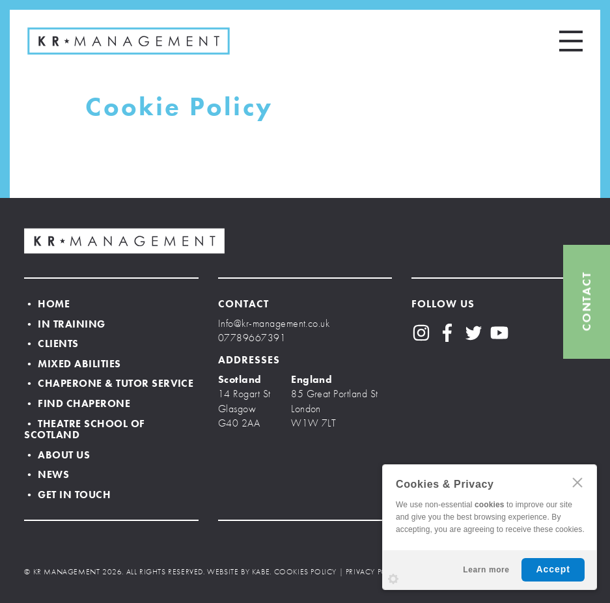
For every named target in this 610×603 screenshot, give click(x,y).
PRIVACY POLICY (374, 572)
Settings (393, 579)
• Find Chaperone (77, 403)
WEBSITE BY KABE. (239, 572)
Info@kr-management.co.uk (274, 323)
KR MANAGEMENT (128, 41)
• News (46, 474)
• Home (47, 304)
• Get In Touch (67, 494)
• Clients (51, 343)
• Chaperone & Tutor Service (108, 383)
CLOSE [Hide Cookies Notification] (577, 482)
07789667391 (252, 337)
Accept (553, 569)
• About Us (57, 455)
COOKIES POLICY (305, 572)
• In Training (64, 324)
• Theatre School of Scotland (84, 429)
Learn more (486, 569)
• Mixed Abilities (72, 364)
